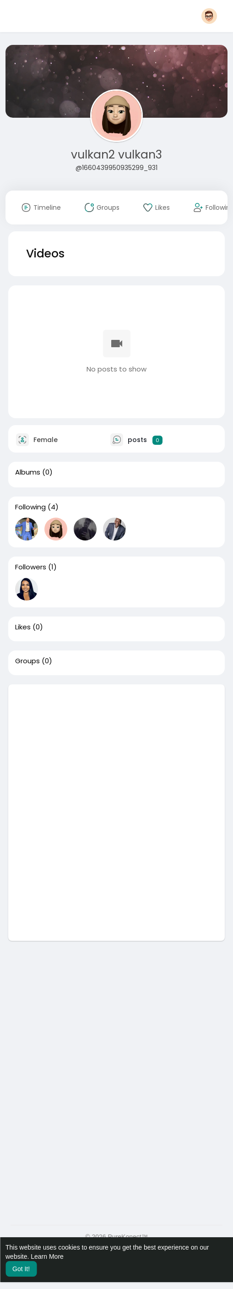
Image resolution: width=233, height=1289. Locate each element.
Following (30, 507)
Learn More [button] (47, 1256)
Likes (23, 627)
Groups (27, 661)
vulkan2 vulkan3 (116, 155)
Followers (30, 567)
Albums (27, 472)
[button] (209, 16)
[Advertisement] (116, 748)
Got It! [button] (21, 1269)
